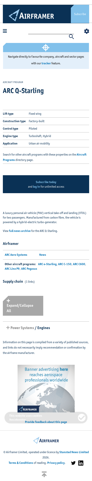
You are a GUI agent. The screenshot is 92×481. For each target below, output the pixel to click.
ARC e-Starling (47, 264)
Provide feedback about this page (46, 422)
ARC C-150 (64, 264)
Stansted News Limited (74, 452)
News (42, 255)
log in (36, 186)
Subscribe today (46, 182)
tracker (46, 63)
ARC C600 (79, 264)
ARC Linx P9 (12, 268)
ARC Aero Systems (16, 255)
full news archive (20, 231)
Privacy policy (56, 463)
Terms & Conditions (21, 463)
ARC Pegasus (29, 268)
